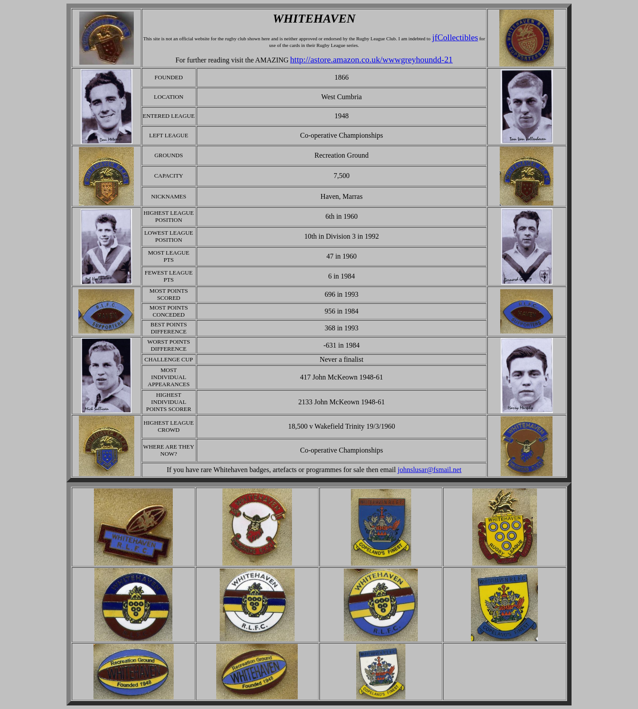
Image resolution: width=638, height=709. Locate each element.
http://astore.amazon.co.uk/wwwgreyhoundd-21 (371, 59)
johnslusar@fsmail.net (430, 469)
